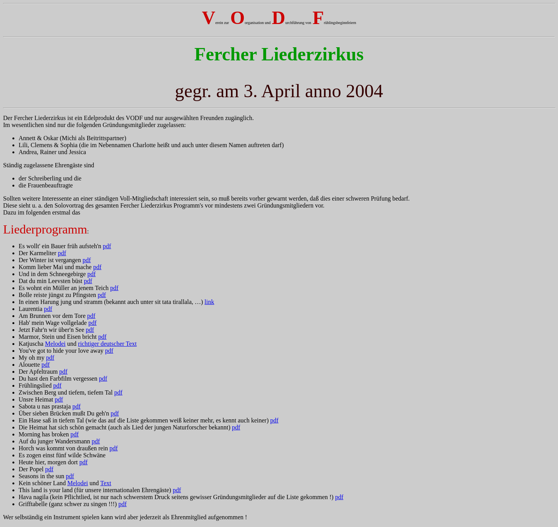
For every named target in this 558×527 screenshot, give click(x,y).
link (209, 302)
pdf (107, 246)
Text (105, 483)
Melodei (55, 343)
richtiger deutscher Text (107, 343)
